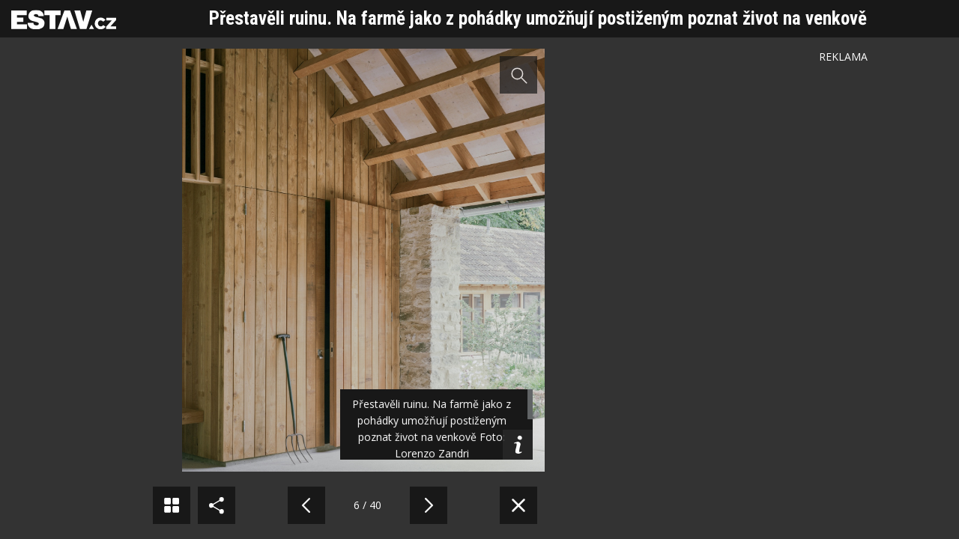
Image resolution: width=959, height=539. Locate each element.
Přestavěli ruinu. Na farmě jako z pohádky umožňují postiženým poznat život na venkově (538, 18)
